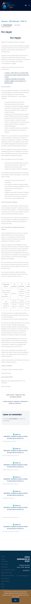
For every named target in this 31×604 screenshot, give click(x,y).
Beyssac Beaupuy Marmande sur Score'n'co (11, 455)
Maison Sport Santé (6, 572)
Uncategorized (6, 26)
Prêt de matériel (5, 581)
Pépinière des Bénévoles (7, 575)
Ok (15, 600)
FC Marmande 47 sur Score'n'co (8, 498)
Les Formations (5, 578)
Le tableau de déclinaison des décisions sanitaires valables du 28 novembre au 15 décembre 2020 (15, 81)
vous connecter (13, 418)
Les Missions (4, 561)
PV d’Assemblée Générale (8, 570)
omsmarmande (7, 25)
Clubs (2, 584)
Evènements (4, 567)
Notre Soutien (4, 564)
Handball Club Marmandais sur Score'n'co (11, 469)
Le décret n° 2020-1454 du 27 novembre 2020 (17, 73)
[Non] (29, 597)
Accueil (3, 556)
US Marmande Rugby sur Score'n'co (9, 441)
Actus (2, 587)
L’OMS (3, 559)
